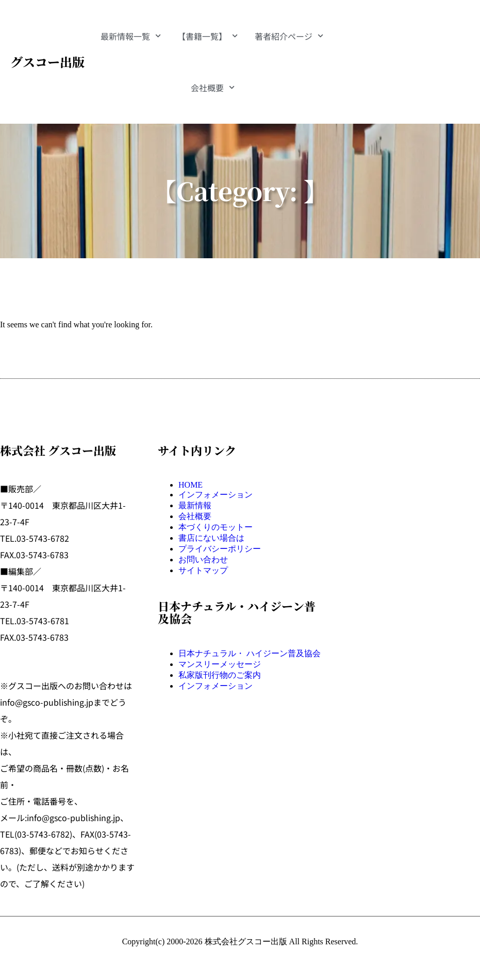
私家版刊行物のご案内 (219, 675)
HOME (190, 484)
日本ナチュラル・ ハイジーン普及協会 (249, 653)
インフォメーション (215, 494)
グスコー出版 (47, 62)
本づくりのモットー (215, 527)
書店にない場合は (211, 537)
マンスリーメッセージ (219, 664)
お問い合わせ (203, 559)
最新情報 (194, 505)
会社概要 (213, 87)
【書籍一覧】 (207, 36)
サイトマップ (203, 570)
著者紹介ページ (289, 36)
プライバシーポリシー (219, 548)
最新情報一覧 (131, 36)
